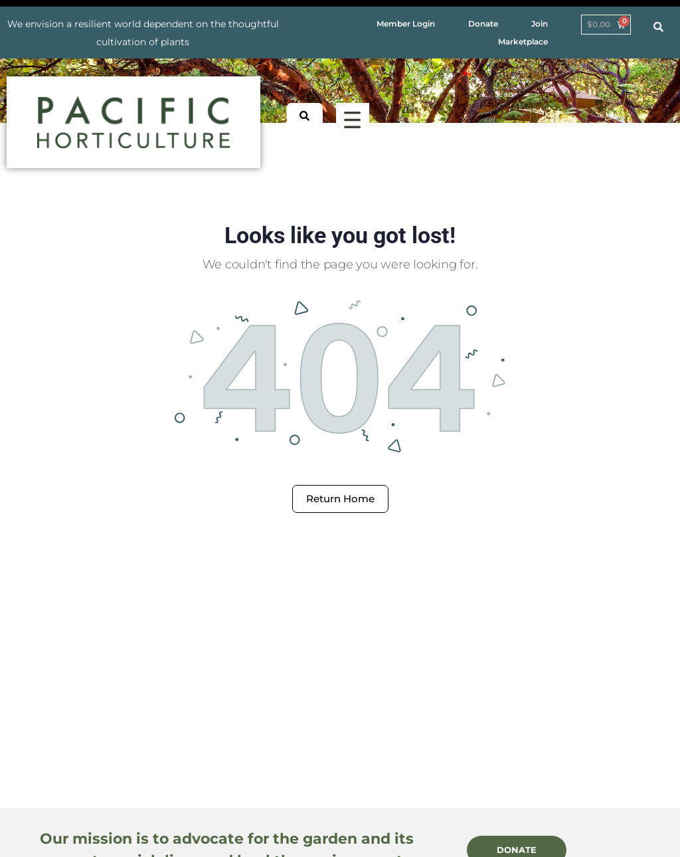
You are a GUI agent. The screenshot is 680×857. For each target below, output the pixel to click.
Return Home (340, 498)
